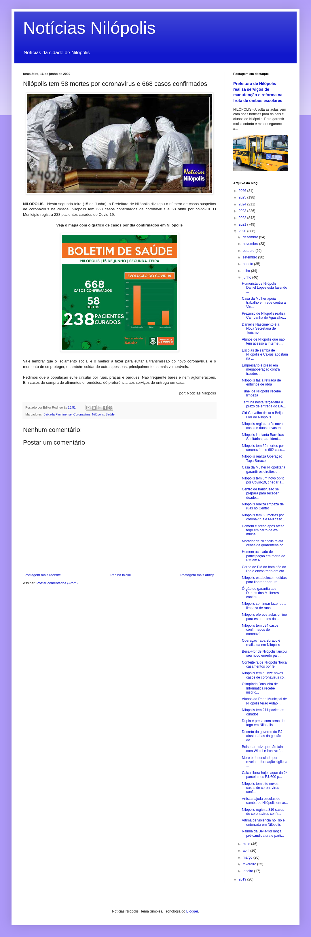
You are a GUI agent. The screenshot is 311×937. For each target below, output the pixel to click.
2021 (243, 224)
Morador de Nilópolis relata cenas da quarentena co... (264, 543)
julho (247, 271)
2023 (243, 211)
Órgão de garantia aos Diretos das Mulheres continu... (260, 593)
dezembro (251, 237)
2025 (243, 197)
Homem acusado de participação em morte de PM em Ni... (263, 556)
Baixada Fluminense (57, 414)
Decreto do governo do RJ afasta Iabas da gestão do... (262, 736)
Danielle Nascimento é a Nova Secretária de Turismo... (260, 328)
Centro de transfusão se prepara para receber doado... (260, 493)
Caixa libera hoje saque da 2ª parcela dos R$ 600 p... (264, 775)
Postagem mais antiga (197, 575)
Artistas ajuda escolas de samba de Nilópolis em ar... (265, 801)
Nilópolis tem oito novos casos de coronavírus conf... (260, 788)
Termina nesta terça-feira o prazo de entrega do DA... (264, 404)
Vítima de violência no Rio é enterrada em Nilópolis (263, 822)
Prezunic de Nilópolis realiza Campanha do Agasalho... (264, 315)
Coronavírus (81, 414)
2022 (243, 218)
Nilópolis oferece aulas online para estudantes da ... (264, 617)
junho (247, 277)
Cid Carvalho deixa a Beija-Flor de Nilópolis (263, 415)
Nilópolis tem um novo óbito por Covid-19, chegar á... (263, 480)
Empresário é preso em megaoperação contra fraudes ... (261, 369)
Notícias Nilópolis (89, 27)
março (248, 857)
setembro (250, 257)
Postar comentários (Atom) (57, 583)
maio (247, 844)
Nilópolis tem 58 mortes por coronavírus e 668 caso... (263, 517)
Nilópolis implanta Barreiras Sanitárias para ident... (263, 437)
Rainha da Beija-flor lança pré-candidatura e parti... (263, 833)
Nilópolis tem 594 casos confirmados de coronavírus (260, 630)
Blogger (192, 911)
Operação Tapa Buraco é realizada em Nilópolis (261, 642)
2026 (243, 191)
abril (246, 851)
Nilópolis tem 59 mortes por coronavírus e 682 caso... (263, 448)
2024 (243, 204)
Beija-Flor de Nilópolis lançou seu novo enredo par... (264, 653)
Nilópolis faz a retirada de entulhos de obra (261, 382)
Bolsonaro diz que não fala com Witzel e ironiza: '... (262, 749)
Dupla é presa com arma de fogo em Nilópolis (263, 723)
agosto (248, 264)
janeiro (248, 871)
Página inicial (120, 575)
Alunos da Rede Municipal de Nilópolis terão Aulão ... (264, 701)
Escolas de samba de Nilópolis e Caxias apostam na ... (265, 354)
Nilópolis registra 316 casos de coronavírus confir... (263, 812)
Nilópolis (98, 414)
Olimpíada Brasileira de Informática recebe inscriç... (260, 688)
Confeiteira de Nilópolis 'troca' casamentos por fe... (264, 664)
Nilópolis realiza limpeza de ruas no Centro (263, 506)
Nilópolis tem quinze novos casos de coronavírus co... (264, 675)
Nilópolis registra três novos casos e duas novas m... (263, 426)
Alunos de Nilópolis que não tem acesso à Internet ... (263, 341)
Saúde (109, 414)
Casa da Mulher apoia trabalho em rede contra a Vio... (264, 302)
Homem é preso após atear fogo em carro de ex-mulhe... (263, 530)
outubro (249, 251)
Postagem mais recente (42, 575)
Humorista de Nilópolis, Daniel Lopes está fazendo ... (264, 288)
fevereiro (250, 864)
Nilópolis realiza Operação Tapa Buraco (262, 458)
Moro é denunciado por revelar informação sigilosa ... (264, 762)
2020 (243, 231)
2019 (243, 879)
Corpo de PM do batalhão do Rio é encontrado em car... (264, 569)
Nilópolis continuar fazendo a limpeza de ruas (264, 606)
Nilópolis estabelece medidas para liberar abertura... (264, 580)
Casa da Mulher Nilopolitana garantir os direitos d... (263, 469)
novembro (251, 244)
